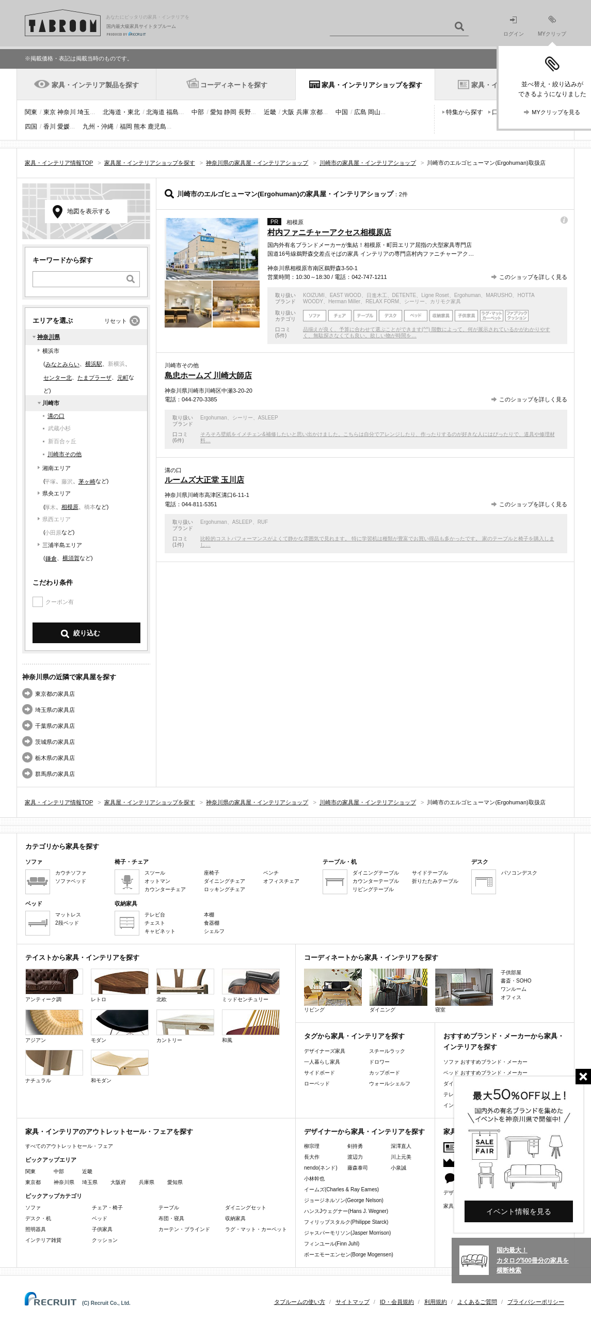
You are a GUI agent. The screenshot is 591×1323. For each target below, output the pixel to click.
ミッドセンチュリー (251, 985)
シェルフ (214, 931)
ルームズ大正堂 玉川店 (204, 479)
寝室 (464, 991)
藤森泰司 (357, 1168)
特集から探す (464, 112)
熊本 (140, 126)
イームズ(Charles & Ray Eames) (341, 1189)
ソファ (33, 1207)
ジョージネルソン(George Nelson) (344, 1200)
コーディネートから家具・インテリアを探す (371, 957)
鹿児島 (157, 126)
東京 (49, 112)
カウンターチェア (165, 889)
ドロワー (379, 1062)
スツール (155, 873)
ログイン (513, 27)
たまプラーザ (94, 378)
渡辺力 (355, 1157)
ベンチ (271, 873)
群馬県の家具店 (55, 774)
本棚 (209, 914)
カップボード (384, 1073)
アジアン (54, 1026)
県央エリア (56, 493)
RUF (263, 522)
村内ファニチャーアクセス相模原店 (329, 232)
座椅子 (211, 873)
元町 (123, 378)
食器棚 (211, 923)
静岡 (230, 112)
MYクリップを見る (556, 112)
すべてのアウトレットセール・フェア (69, 1146)
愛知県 (175, 1182)
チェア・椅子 (107, 1207)
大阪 (288, 112)
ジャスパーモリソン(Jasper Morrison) (347, 1233)
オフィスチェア (281, 881)
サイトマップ (353, 1302)
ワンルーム (513, 989)
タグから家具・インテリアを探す (354, 1036)
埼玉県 (90, 1182)
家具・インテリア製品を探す (95, 85)
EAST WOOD (345, 295)
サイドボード (319, 1073)
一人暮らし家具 (322, 1062)
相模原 (69, 507)
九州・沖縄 (98, 126)
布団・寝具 (171, 1218)
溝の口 (56, 416)
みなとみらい (62, 364)
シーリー (414, 301)
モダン (120, 1026)
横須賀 (70, 558)
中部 (197, 112)
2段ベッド (67, 923)
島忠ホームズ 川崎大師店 (208, 375)
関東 (31, 112)
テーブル (168, 1207)
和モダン (120, 1066)
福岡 (126, 126)
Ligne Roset (435, 295)
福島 (172, 112)
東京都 (33, 1182)
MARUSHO (499, 295)
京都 (316, 112)
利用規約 (435, 1302)
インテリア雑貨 (43, 1240)
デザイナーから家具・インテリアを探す (364, 1131)
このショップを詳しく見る (533, 277)
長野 (244, 112)
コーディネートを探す (233, 85)
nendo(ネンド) (320, 1168)
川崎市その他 (64, 454)
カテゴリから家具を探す (62, 846)
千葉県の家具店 (55, 726)
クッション (105, 1240)
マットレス (68, 914)
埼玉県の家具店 (55, 710)
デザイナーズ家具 (324, 1051)
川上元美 (401, 1157)
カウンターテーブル (376, 881)
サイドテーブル (430, 873)
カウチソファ (70, 873)
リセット (115, 321)
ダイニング (398, 991)
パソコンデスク (519, 873)
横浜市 (50, 351)
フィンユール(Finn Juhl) (331, 1244)
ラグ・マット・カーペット (256, 1229)
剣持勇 (355, 1146)
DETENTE (404, 295)
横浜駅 (93, 364)
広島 (360, 112)
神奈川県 (48, 337)
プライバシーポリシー (535, 1302)
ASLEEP (268, 418)
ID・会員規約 (397, 1302)
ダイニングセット (245, 1207)
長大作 (312, 1157)
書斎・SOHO (516, 981)
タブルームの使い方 (299, 1302)
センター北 (57, 378)
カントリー (185, 1026)
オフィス (511, 997)
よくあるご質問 (477, 1302)
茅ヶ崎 (86, 481)
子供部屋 (511, 972)
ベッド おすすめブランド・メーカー (485, 1073)
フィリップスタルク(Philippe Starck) (346, 1222)
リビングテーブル (373, 889)
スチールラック (387, 1051)
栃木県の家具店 (55, 758)
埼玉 (83, 112)
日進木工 (376, 295)
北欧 (185, 985)
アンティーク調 (54, 985)
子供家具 (102, 1229)
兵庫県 (146, 1182)
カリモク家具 (445, 301)
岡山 (374, 112)
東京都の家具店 (55, 694)
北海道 (155, 112)
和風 (251, 1026)
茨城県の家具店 (55, 742)
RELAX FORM (382, 301)
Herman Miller (344, 301)
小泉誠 (398, 1168)
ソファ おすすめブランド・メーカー (485, 1062)
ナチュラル (54, 1066)
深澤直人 (401, 1146)
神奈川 (66, 112)
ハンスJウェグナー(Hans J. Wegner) (346, 1211)
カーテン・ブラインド (184, 1229)
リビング (333, 991)
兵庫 (302, 112)
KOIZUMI (314, 295)
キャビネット (160, 931)
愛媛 (63, 126)
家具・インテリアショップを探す (372, 85)
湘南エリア (56, 468)
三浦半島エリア (62, 545)
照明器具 (35, 1229)
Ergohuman (467, 295)
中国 (342, 112)
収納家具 (235, 1218)
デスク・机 (38, 1218)
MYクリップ (552, 26)
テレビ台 (155, 914)
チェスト (155, 923)
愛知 (216, 112)
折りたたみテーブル (435, 881)
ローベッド (317, 1083)
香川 (49, 126)
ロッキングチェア (224, 889)
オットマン (157, 881)
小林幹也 (314, 1178)
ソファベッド (70, 881)
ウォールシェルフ (389, 1083)
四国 (31, 126)
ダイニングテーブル (376, 873)
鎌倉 (51, 558)
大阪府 (118, 1182)
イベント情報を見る (518, 1211)
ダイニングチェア (224, 881)
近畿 (270, 112)
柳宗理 (312, 1146)
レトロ (120, 985)
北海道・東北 (121, 112)
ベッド (99, 1218)
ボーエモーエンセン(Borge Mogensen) (348, 1254)
